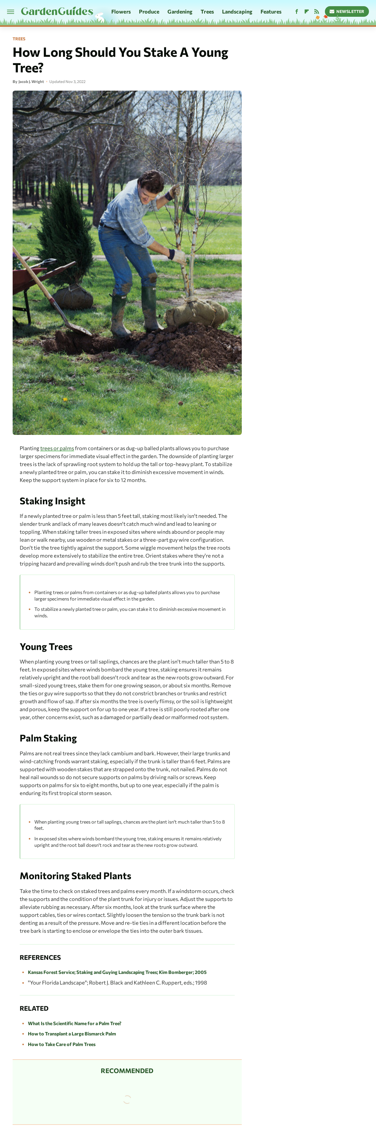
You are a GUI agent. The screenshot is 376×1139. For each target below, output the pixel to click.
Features (271, 11)
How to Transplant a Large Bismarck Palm (72, 1033)
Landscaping (237, 11)
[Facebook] (297, 12)
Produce (149, 11)
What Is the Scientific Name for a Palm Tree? (74, 1023)
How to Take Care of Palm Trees (61, 1044)
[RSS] (317, 12)
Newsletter (347, 11)
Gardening (179, 11)
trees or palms (57, 448)
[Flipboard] (307, 12)
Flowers (121, 11)
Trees (207, 11)
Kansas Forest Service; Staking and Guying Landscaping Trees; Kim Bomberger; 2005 (117, 972)
